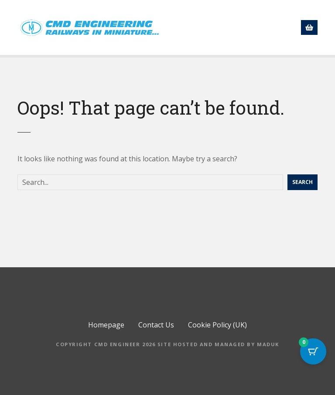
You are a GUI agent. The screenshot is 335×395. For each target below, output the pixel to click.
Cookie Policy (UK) (217, 332)
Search (302, 190)
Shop (252, 12)
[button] (304, 30)
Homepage (208, 12)
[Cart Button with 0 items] (313, 351)
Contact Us (264, 32)
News (171, 32)
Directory (213, 32)
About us (294, 12)
